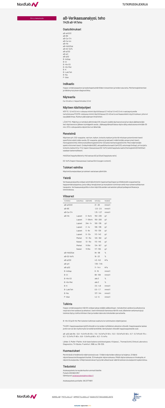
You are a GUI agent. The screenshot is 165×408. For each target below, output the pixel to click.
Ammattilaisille (81, 397)
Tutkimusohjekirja (135, 4)
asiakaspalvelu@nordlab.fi (82, 375)
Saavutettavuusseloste (101, 397)
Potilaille (67, 397)
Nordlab (56, 397)
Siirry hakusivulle (37, 18)
